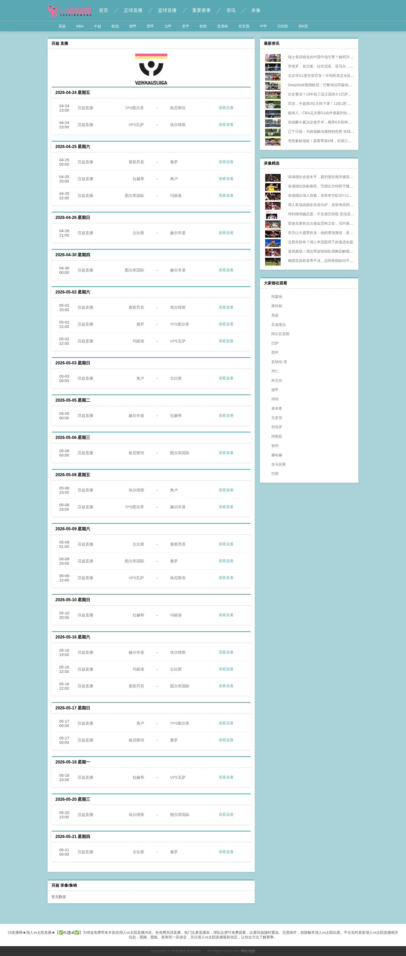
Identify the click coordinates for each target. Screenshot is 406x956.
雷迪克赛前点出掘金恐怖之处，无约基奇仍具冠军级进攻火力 (333, 223)
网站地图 (248, 951)
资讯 (231, 10)
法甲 (168, 26)
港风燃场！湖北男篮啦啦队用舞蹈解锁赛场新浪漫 (324, 251)
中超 (97, 26)
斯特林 (273, 306)
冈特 (272, 399)
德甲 (132, 26)
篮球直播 (167, 10)
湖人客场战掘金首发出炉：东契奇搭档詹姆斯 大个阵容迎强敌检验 (337, 205)
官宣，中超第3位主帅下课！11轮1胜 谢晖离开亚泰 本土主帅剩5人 (337, 103)
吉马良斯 (275, 464)
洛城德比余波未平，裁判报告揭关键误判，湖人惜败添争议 (331, 177)
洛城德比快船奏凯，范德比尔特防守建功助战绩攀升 (326, 186)
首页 (103, 10)
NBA (80, 26)
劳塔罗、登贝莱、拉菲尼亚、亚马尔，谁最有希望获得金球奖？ (335, 66)
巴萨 (272, 343)
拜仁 (272, 371)
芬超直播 (85, 108)
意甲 (185, 26)
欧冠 (115, 26)
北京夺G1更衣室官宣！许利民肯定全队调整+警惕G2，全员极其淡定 (339, 75)
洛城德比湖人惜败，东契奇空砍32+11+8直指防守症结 (328, 195)
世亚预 (243, 26)
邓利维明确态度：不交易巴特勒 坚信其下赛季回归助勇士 (330, 214)
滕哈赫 (273, 455)
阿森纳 (273, 297)
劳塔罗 (273, 427)
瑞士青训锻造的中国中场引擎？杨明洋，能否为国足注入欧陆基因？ (339, 57)
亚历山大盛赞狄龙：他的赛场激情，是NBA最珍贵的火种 (330, 233)
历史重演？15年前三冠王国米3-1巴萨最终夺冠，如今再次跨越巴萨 (338, 94)
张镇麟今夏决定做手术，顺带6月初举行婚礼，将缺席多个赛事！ (336, 122)
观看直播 (222, 108)
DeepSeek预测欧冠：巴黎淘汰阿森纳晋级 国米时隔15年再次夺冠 (337, 85)
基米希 (273, 408)
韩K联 (303, 26)
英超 (62, 26)
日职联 (282, 26)
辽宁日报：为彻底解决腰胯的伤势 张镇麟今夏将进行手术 (330, 131)
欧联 (203, 26)
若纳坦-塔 (276, 362)
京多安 (273, 418)
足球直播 (133, 10)
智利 (272, 446)
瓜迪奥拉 (275, 324)
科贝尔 (273, 380)
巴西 (272, 474)
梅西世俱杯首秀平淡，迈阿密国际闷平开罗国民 (322, 261)
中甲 (263, 26)
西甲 (150, 26)
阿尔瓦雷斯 (277, 334)
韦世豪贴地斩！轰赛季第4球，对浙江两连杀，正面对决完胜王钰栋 (338, 141)
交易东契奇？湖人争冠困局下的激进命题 (317, 242)
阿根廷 (273, 436)
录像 (255, 10)
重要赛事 (201, 10)
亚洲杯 (222, 26)
